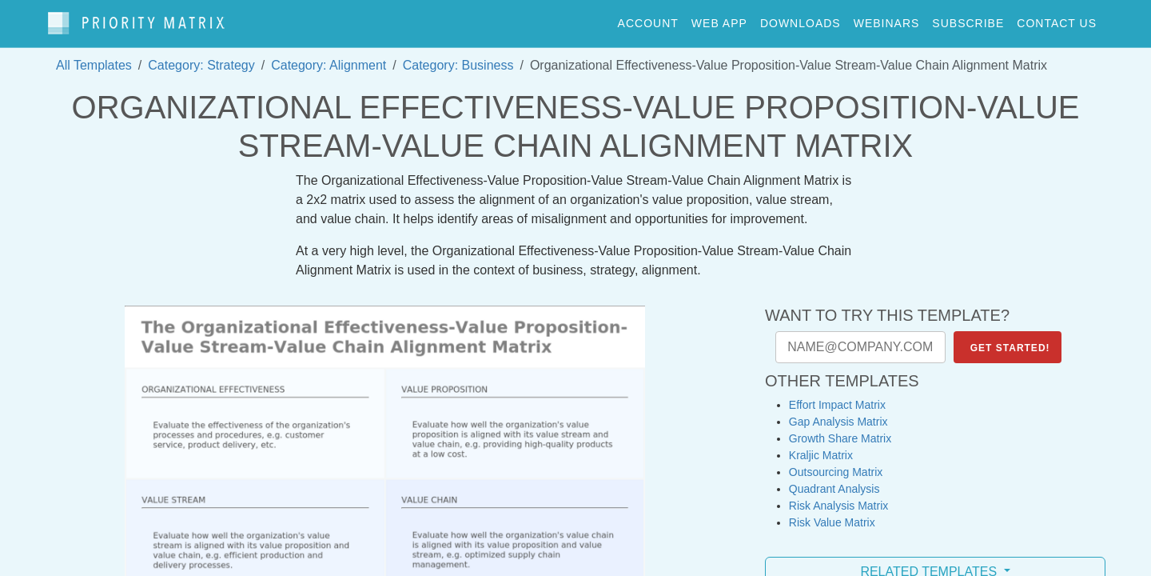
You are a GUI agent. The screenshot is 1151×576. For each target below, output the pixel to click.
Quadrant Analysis (834, 480)
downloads (800, 19)
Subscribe (968, 19)
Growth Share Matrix (840, 430)
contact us (1057, 19)
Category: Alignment (328, 57)
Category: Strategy (201, 57)
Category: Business (458, 57)
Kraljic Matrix (821, 447)
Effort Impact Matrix (837, 396)
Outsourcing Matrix (835, 464)
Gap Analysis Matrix (838, 413)
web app (719, 19)
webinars (887, 19)
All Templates (94, 57)
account (648, 19)
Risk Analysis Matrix (838, 497)
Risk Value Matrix (832, 514)
